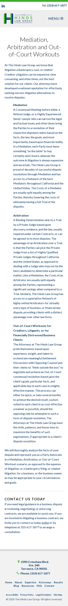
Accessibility (12, 595)
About (18, 582)
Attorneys (45, 582)
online (45, 522)
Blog (16, 585)
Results (58, 582)
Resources (28, 585)
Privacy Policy (27, 595)
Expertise (30, 582)
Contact (49, 585)
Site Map (58, 595)
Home (8, 582)
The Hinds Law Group (19, 18)
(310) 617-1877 (57, 5)
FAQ (39, 585)
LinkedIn (3, 6)
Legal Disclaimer (43, 595)
